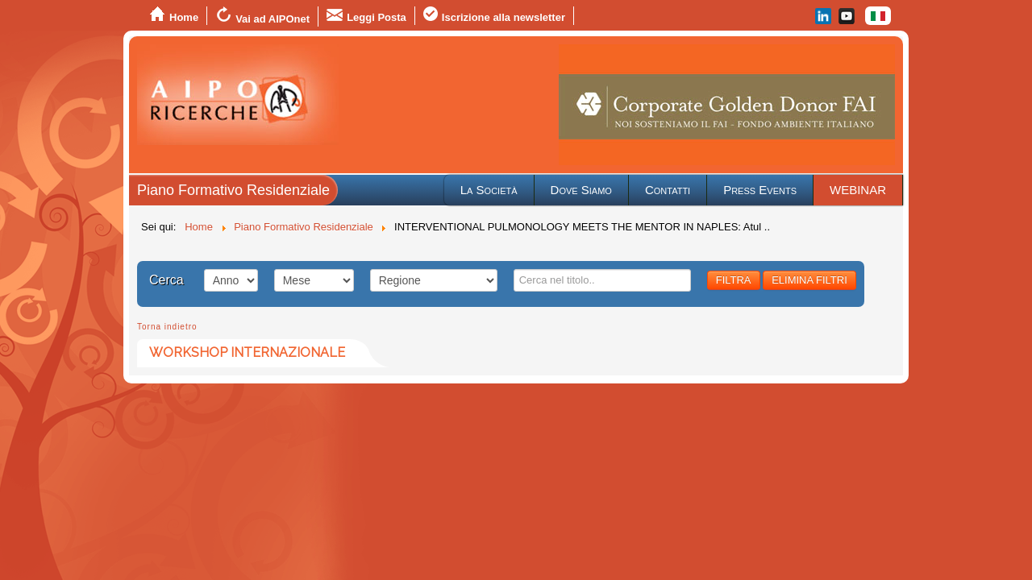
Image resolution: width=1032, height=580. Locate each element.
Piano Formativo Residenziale (233, 190)
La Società (489, 190)
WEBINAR (858, 190)
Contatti (667, 190)
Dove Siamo (581, 190)
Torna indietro (167, 326)
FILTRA (733, 280)
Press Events (760, 190)
